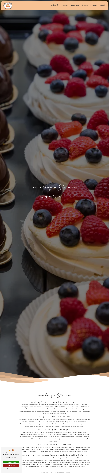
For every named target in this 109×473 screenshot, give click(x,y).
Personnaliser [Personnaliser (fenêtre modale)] (11, 469)
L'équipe (93, 5)
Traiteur (84, 5)
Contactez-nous (62, 470)
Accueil (54, 5)
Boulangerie (74, 5)
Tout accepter (11, 462)
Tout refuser (11, 465)
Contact (102, 5)
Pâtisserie (64, 5)
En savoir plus (45, 470)
